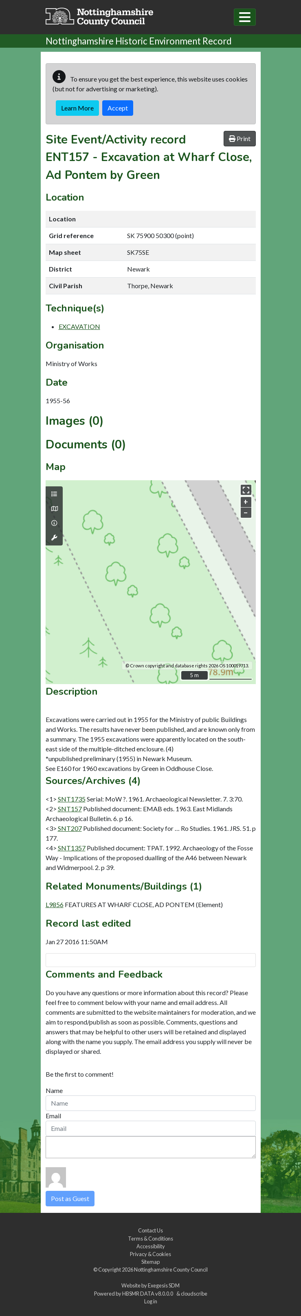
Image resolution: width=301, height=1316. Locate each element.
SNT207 (70, 828)
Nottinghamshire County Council (171, 1269)
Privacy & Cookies (150, 1254)
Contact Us (150, 1230)
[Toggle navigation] (245, 17)
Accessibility (150, 1246)
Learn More (77, 108)
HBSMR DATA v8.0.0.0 (148, 1293)
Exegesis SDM (164, 1285)
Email (53, 1115)
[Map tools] (54, 537)
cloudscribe (194, 1293)
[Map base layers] (54, 508)
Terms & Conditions (150, 1238)
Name (54, 1090)
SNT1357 (72, 848)
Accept (118, 108)
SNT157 (70, 809)
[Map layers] (54, 494)
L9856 (55, 904)
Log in (150, 1301)
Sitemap (150, 1262)
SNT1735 (72, 799)
